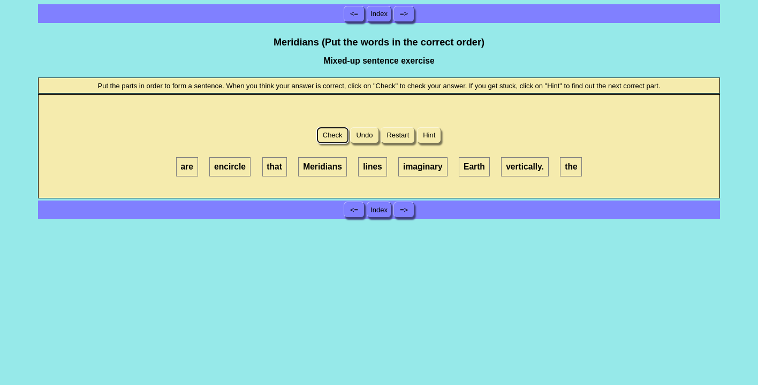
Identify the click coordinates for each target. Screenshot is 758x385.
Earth (474, 166)
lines (372, 166)
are (186, 166)
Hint (429, 135)
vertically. (525, 166)
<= (354, 14)
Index (379, 14)
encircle (230, 166)
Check (332, 135)
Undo (364, 135)
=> (404, 14)
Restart (398, 135)
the (571, 166)
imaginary (423, 166)
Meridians (322, 166)
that (274, 166)
